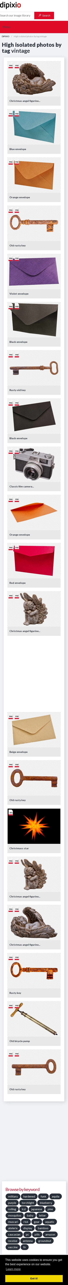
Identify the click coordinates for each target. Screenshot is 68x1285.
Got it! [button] (34, 1278)
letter (42, 1215)
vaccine (13, 1247)
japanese (36, 1209)
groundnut (44, 1240)
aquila (55, 1196)
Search (44, 15)
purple (12, 1202)
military (13, 1196)
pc (27, 1234)
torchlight (28, 1202)
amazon (50, 1234)
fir (24, 1247)
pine (50, 1209)
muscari (13, 1221)
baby (30, 1215)
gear (37, 1221)
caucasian (14, 1234)
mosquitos (14, 1215)
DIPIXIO (5, 36)
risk (26, 1221)
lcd (24, 1209)
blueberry (46, 1202)
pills (37, 1234)
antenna (28, 1240)
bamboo (43, 1228)
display (27, 1228)
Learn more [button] (13, 1269)
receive (12, 1240)
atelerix (13, 1228)
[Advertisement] (34, 673)
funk (43, 1196)
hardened (29, 1196)
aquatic (49, 1221)
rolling (12, 1209)
